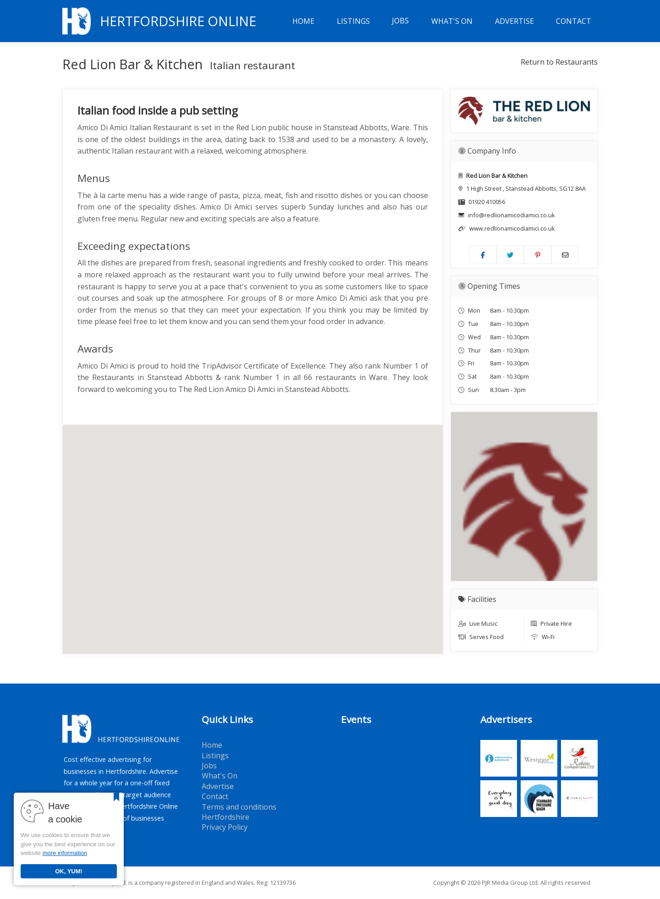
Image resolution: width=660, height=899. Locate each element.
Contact (573, 21)
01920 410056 (486, 202)
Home (303, 21)
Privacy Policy (225, 827)
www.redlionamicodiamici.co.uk (512, 228)
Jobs (400, 21)
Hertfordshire (225, 817)
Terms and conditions (239, 807)
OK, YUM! (68, 871)
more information (65, 852)
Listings (353, 21)
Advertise (514, 21)
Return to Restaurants (559, 62)
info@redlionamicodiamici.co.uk (511, 215)
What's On (452, 21)
